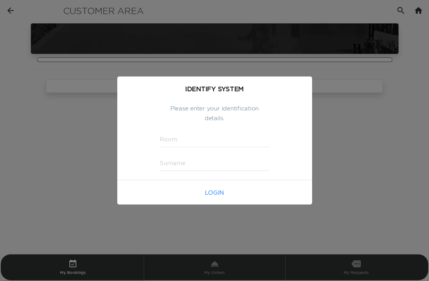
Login (214, 192)
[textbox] (215, 139)
